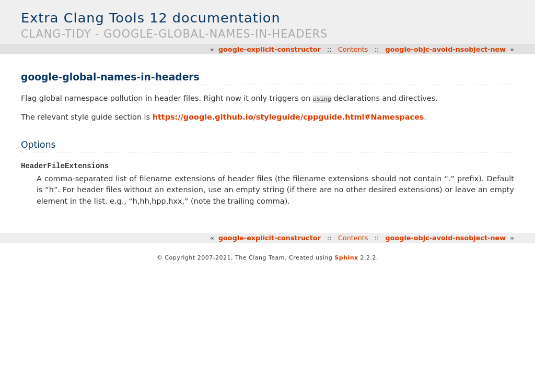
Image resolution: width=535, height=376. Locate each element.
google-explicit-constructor (269, 49)
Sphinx (346, 258)
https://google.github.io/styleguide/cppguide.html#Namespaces (288, 117)
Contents (353, 49)
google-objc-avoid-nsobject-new (446, 49)
